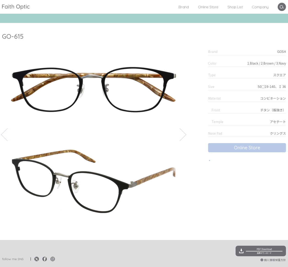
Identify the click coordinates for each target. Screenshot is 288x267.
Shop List (235, 7)
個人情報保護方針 (275, 260)
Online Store (208, 7)
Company (260, 7)
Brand (184, 7)
